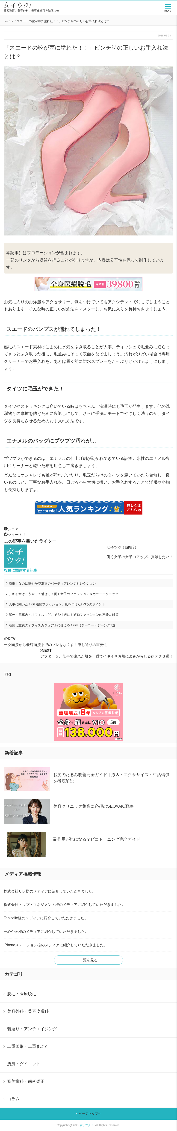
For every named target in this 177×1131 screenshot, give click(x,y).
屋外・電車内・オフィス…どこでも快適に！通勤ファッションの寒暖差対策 (63, 614)
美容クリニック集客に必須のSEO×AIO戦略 (93, 806)
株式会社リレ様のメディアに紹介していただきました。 (50, 891)
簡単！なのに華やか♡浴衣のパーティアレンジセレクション (52, 583)
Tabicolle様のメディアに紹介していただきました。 (46, 918)
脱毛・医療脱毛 (21, 993)
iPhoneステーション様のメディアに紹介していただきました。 (55, 945)
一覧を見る (88, 960)
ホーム (7, 21)
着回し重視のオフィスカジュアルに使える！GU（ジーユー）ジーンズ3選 (62, 625)
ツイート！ (15, 535)
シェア (11, 529)
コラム (13, 1099)
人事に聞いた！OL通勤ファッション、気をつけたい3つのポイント (57, 604)
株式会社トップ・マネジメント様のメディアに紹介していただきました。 (64, 905)
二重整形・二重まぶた (28, 1046)
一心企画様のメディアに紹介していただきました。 (46, 932)
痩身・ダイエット (23, 1064)
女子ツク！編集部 (121, 547)
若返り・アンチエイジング (32, 1029)
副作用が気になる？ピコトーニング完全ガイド (96, 839)
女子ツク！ (87, 1125)
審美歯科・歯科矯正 (25, 1081)
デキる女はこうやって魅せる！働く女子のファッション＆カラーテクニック (63, 594)
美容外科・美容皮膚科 (28, 1011)
